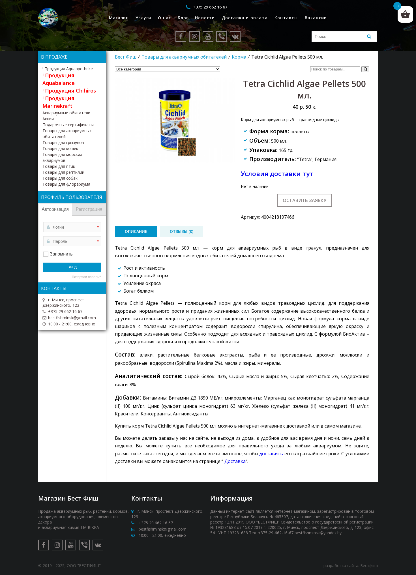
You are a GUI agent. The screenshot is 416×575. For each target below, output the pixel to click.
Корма (239, 57)
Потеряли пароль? (86, 277)
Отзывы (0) (181, 231)
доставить (271, 453)
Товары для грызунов (63, 142)
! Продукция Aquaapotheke (67, 68)
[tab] (136, 231)
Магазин (119, 17)
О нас (164, 17)
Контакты (286, 17)
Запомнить (61, 254)
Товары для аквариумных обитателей (184, 57)
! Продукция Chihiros (69, 90)
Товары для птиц (58, 166)
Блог (183, 17)
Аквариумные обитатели (66, 112)
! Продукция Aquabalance (58, 79)
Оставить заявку (304, 200)
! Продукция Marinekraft (58, 102)
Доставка (235, 461)
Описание (136, 231)
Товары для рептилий (63, 172)
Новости (205, 17)
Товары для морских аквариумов (62, 157)
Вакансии (316, 17)
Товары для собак (60, 178)
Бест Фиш (125, 57)
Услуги (143, 17)
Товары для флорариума (66, 184)
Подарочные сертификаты (68, 124)
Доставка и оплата (245, 17)
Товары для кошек (60, 148)
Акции (48, 118)
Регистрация (89, 209)
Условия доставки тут (277, 173)
